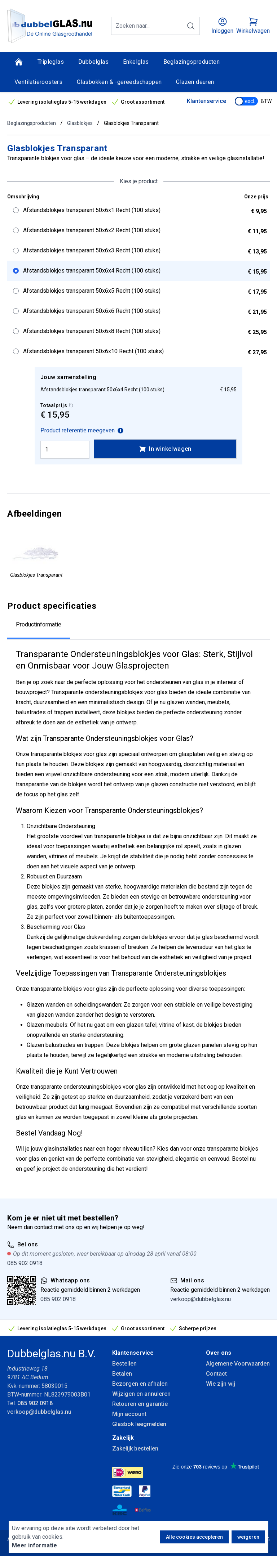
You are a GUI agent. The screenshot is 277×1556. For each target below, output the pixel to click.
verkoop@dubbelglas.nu (200, 1299)
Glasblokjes (80, 123)
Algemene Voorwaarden (238, 1363)
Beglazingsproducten (191, 61)
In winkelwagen (165, 449)
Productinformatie (38, 624)
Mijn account (129, 1414)
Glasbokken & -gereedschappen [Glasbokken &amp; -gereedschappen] (119, 81)
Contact (216, 1373)
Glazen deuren (195, 81)
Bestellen (124, 1363)
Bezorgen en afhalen (140, 1383)
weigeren (248, 1537)
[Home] (18, 62)
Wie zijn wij (220, 1383)
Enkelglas (136, 61)
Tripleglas (51, 61)
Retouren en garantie (140, 1403)
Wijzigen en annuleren (141, 1393)
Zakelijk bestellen (135, 1448)
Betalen (122, 1373)
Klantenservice (206, 101)
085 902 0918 (25, 1263)
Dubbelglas (93, 61)
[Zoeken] (191, 26)
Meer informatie (34, 1545)
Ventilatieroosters (38, 81)
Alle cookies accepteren (194, 1537)
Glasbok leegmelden (139, 1424)
